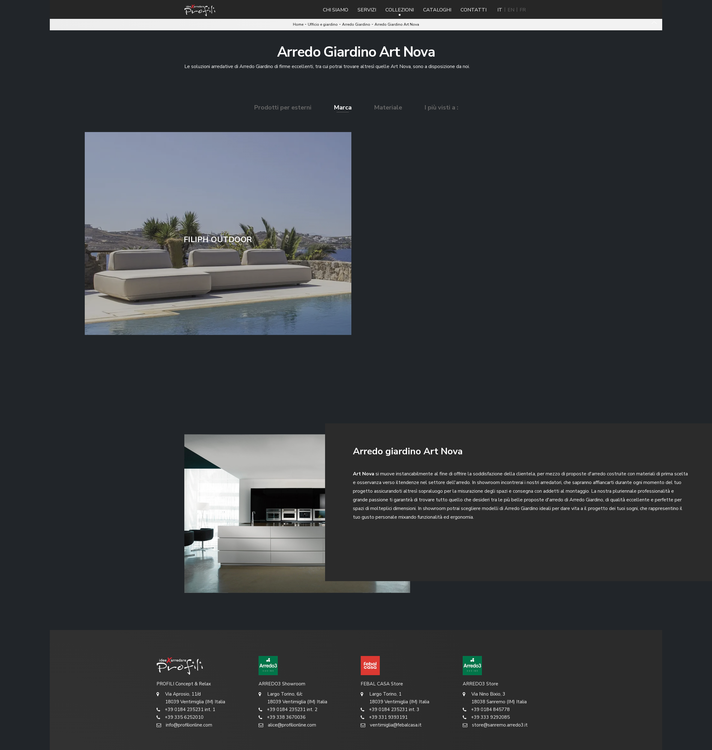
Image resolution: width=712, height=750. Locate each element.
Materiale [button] (388, 107)
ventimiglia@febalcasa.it (391, 725)
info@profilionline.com (184, 725)
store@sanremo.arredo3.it (495, 725)
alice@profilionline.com (287, 725)
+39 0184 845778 (486, 710)
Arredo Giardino (356, 24)
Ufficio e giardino (323, 24)
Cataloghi (437, 9)
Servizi (367, 9)
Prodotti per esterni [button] (282, 107)
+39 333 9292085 (486, 717)
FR (523, 9)
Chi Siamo (335, 9)
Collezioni (399, 9)
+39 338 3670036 (282, 717)
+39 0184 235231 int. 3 (390, 710)
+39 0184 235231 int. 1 (186, 710)
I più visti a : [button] (441, 107)
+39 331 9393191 (384, 717)
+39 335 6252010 (180, 717)
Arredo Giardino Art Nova (397, 24)
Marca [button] (343, 107)
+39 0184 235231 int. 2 (288, 710)
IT (499, 9)
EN (511, 9)
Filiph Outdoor (218, 239)
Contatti (474, 9)
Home (298, 24)
